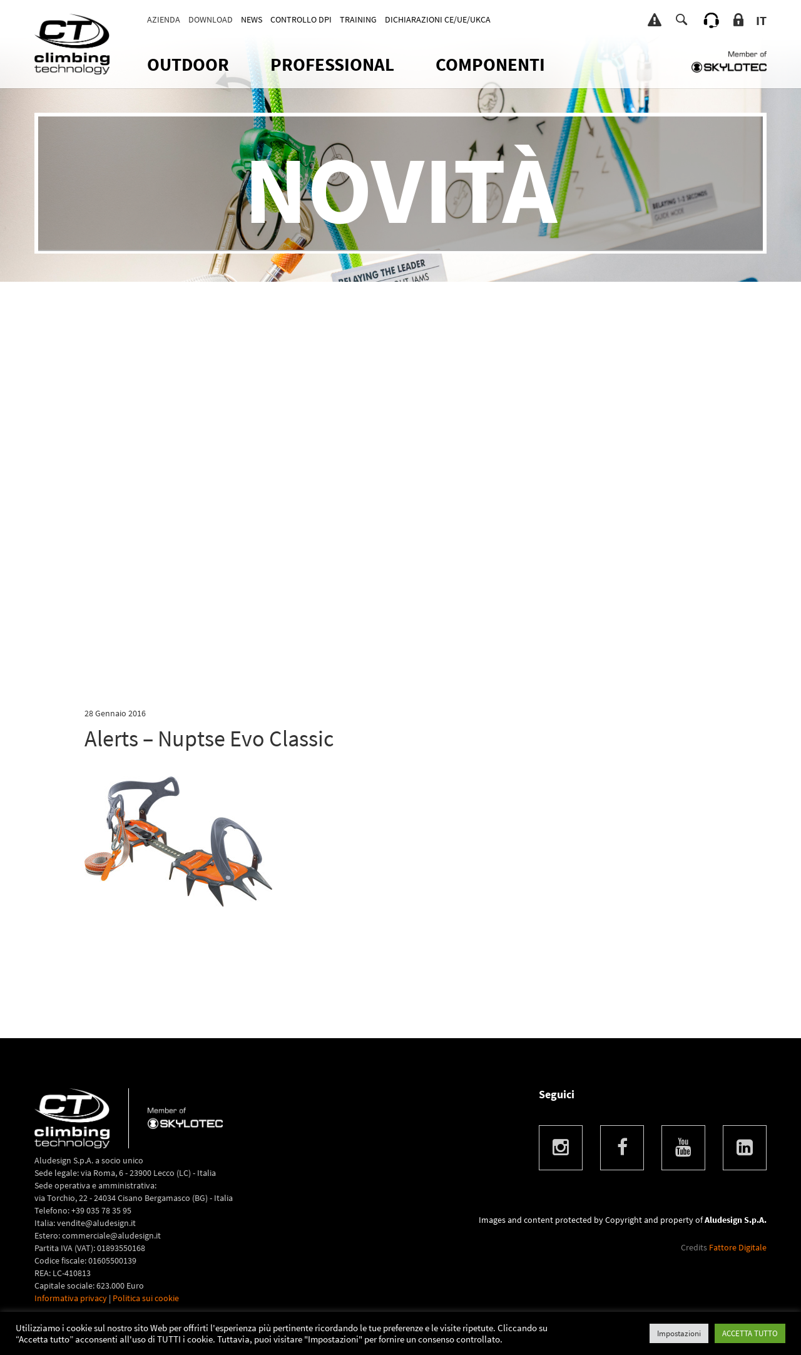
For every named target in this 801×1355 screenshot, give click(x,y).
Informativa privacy (70, 1298)
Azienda (163, 19)
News (251, 19)
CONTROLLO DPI (301, 19)
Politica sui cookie (146, 1298)
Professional (332, 64)
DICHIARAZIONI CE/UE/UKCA (438, 19)
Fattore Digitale (738, 1247)
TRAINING (358, 19)
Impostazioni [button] (679, 1333)
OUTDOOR (188, 64)
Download (210, 19)
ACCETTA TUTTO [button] (750, 1333)
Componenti (490, 64)
